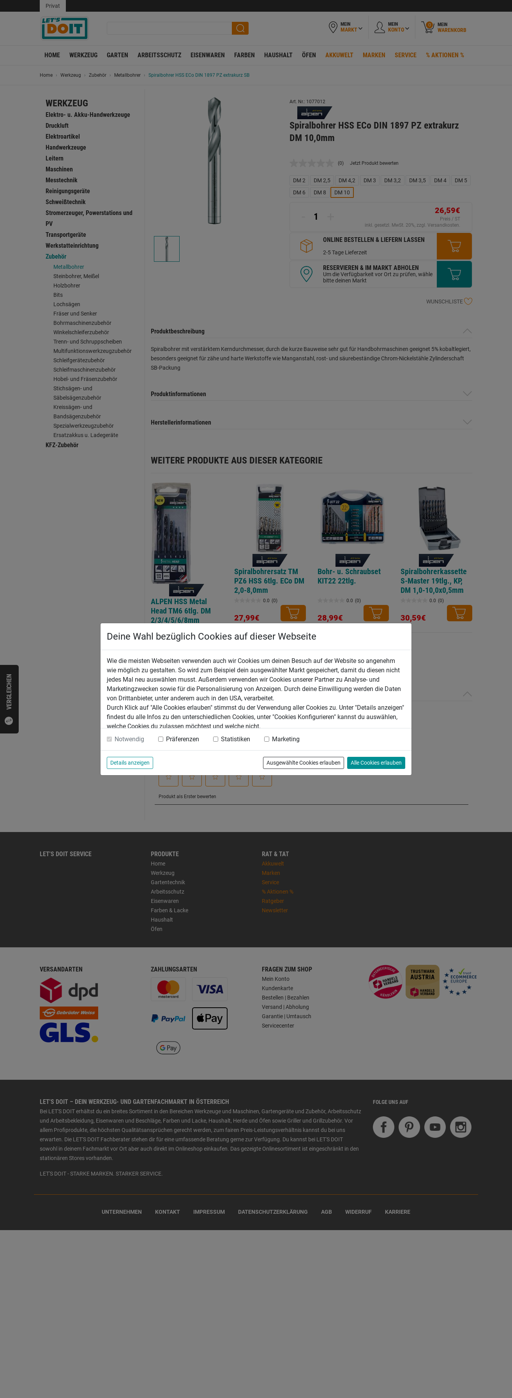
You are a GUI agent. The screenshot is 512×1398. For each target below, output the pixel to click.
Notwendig (129, 739)
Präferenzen (182, 739)
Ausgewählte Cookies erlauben (304, 763)
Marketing (286, 739)
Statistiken (235, 739)
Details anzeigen (130, 763)
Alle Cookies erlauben (376, 763)
